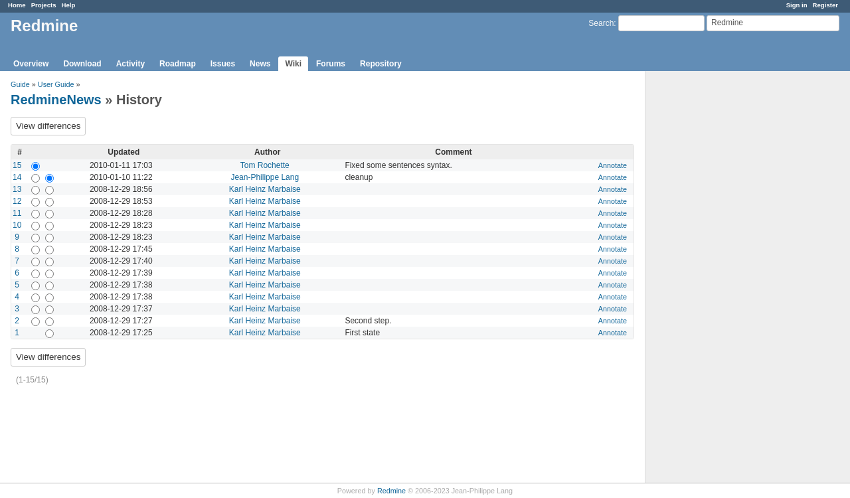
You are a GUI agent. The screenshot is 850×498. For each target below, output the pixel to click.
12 (17, 201)
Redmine (391, 491)
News (260, 63)
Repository (381, 63)
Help (69, 5)
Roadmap (177, 63)
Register (825, 5)
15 (17, 165)
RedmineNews (56, 99)
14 (17, 177)
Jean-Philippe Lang (264, 177)
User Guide (56, 84)
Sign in (797, 5)
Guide (20, 84)
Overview (30, 63)
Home (17, 5)
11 (17, 213)
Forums (330, 63)
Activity (130, 63)
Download (82, 63)
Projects (43, 5)
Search (601, 23)
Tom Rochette (265, 165)
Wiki (293, 63)
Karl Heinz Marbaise (265, 189)
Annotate (612, 165)
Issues (223, 63)
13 (17, 189)
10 (17, 225)
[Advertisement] (712, 279)
